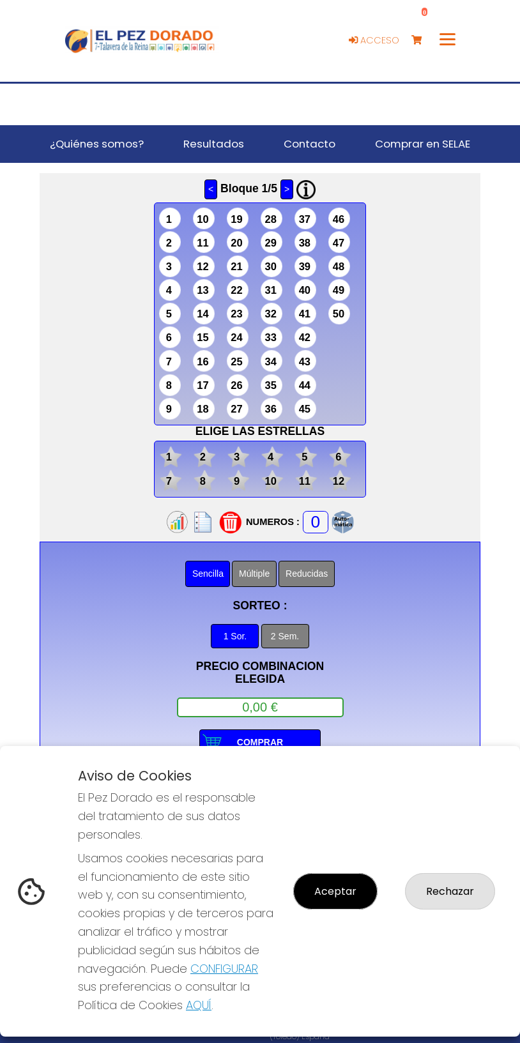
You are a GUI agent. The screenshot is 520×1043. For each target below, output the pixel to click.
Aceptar (335, 891)
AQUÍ (198, 1005)
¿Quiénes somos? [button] (97, 143)
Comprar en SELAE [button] (422, 143)
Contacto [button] (309, 143)
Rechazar (450, 891)
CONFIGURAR (224, 969)
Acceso (374, 40)
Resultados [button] (213, 143)
